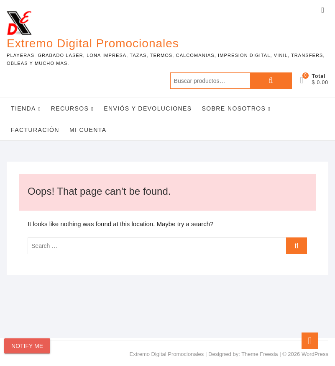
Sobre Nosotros (234, 108)
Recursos (70, 108)
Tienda (23, 108)
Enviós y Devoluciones (148, 108)
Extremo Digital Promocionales (93, 43)
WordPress (315, 354)
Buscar (271, 80)
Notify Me (27, 346)
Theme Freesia (259, 354)
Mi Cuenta (88, 129)
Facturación (35, 129)
